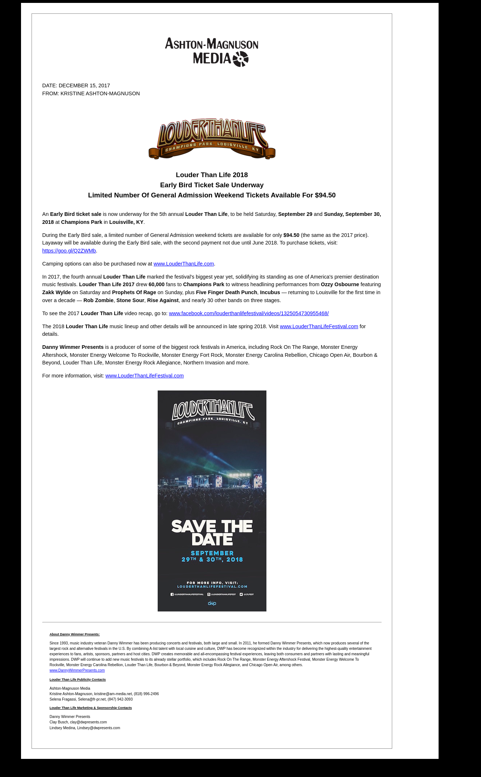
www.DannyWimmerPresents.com (77, 670)
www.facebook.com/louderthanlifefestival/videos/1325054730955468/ (249, 313)
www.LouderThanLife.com (184, 264)
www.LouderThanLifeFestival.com (319, 326)
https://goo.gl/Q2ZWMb (69, 251)
